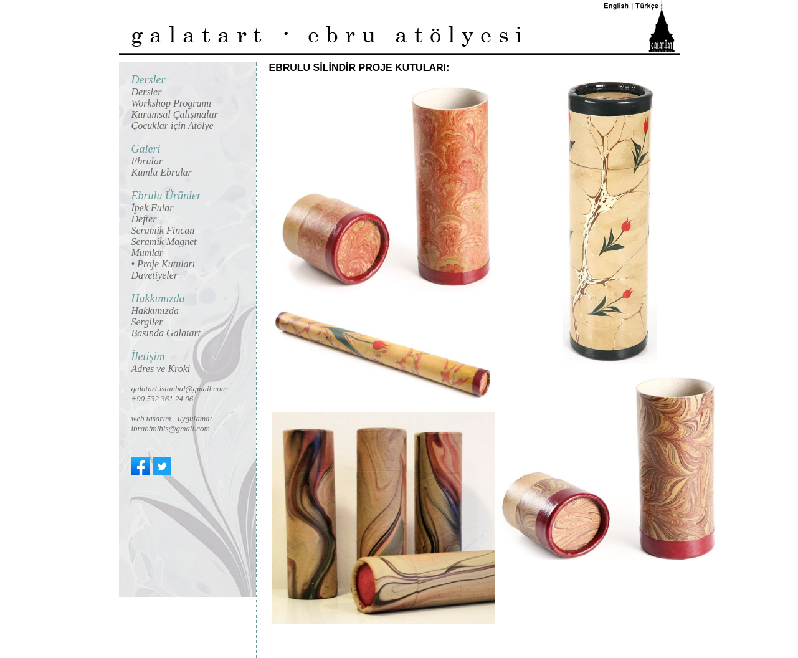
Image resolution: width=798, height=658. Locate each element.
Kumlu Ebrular (161, 172)
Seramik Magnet (164, 241)
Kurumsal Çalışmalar (174, 114)
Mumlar (147, 252)
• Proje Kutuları (163, 264)
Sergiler (147, 322)
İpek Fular (152, 208)
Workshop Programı (171, 103)
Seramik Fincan (163, 230)
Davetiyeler (154, 275)
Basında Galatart (166, 333)
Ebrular (147, 161)
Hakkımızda (155, 310)
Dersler (146, 92)
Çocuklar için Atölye (172, 125)
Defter (144, 219)
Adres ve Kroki (161, 368)
